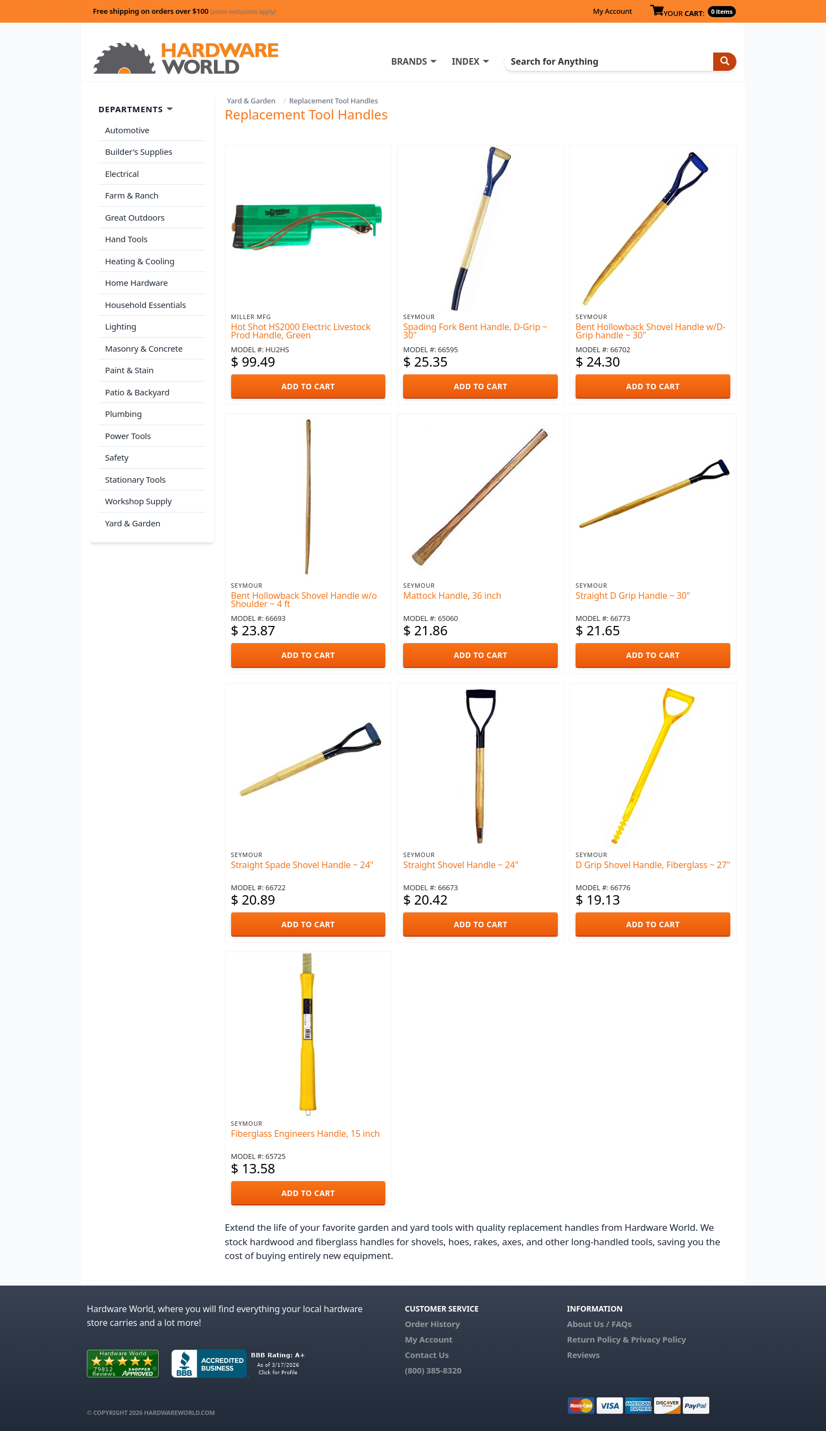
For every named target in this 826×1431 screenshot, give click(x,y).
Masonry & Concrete (143, 348)
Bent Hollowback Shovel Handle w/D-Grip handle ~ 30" (650, 331)
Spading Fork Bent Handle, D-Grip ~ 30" (475, 331)
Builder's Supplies (138, 151)
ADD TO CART (308, 386)
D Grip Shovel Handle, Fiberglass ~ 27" (653, 865)
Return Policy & (598, 1339)
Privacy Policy (658, 1339)
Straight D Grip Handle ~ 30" (633, 595)
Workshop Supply (138, 500)
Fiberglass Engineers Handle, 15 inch (305, 1133)
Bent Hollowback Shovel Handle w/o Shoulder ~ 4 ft (304, 599)
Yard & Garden (251, 101)
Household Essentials (145, 304)
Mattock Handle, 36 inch (452, 595)
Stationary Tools (135, 479)
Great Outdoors (135, 217)
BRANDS (409, 61)
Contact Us (427, 1354)
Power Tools (128, 435)
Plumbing (123, 413)
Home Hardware (136, 282)
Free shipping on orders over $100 (184, 11)
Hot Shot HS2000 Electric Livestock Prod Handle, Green (300, 331)
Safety (116, 457)
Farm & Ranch (132, 195)
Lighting (121, 326)
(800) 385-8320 (433, 1370)
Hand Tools (126, 238)
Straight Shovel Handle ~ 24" (460, 865)
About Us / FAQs (599, 1323)
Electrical (122, 173)
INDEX (465, 61)
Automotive (127, 129)
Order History (432, 1323)
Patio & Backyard (137, 392)
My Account (612, 11)
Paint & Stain (129, 369)
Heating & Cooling (140, 261)
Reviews (583, 1354)
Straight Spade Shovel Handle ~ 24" (302, 865)
